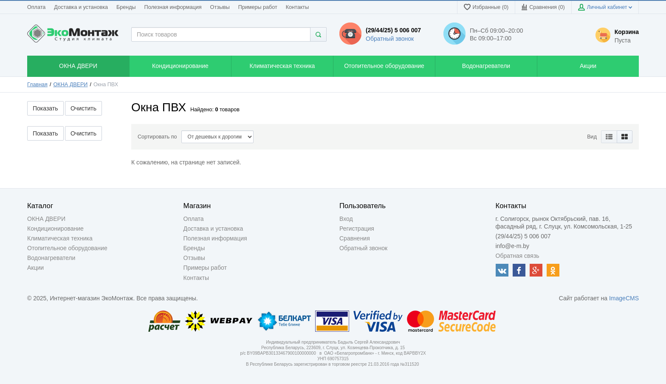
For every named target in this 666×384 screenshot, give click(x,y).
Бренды (126, 7)
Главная (37, 85)
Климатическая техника (60, 238)
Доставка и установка (81, 7)
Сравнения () (543, 7)
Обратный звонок (390, 38)
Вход (346, 218)
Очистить (83, 108)
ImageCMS (624, 298)
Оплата (36, 7)
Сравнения (354, 238)
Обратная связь (517, 255)
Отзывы (220, 7)
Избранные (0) (486, 7)
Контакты (297, 7)
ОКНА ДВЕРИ (71, 85)
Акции (35, 267)
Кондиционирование (55, 228)
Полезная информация (173, 7)
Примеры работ (257, 7)
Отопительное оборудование (67, 248)
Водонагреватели (51, 257)
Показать (45, 108)
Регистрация (356, 228)
